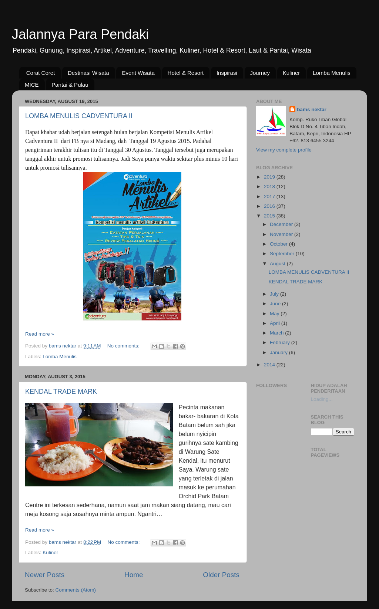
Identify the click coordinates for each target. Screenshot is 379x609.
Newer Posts (44, 575)
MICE (32, 84)
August (278, 263)
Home (133, 575)
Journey (260, 73)
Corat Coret (40, 73)
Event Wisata (138, 73)
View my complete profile (284, 150)
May (275, 313)
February (280, 342)
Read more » (39, 334)
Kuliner (291, 73)
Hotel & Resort (186, 73)
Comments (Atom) (76, 590)
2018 (270, 186)
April (275, 323)
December (282, 224)
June (276, 303)
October (279, 244)
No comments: (124, 346)
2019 (270, 177)
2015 (270, 216)
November (282, 234)
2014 (270, 364)
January (279, 352)
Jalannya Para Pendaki (80, 34)
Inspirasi (227, 73)
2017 (270, 196)
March (277, 333)
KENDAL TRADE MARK (61, 391)
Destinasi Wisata (88, 73)
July (275, 294)
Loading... (322, 399)
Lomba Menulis (332, 73)
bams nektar (311, 109)
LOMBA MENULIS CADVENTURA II (79, 116)
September (283, 253)
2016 (270, 206)
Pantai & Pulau (69, 84)
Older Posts (221, 575)
